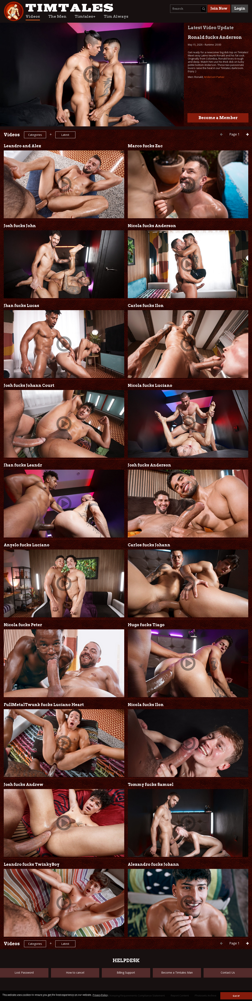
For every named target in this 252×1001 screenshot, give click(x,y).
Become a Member (218, 117)
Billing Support (126, 972)
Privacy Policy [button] (100, 995)
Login (239, 8)
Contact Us (228, 972)
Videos (33, 16)
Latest (65, 135)
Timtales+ (85, 16)
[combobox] (188, 9)
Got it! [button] (236, 995)
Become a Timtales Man (177, 972)
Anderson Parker (214, 77)
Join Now (218, 8)
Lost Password (24, 972)
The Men (57, 16)
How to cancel (75, 972)
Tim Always (116, 16)
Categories (35, 135)
